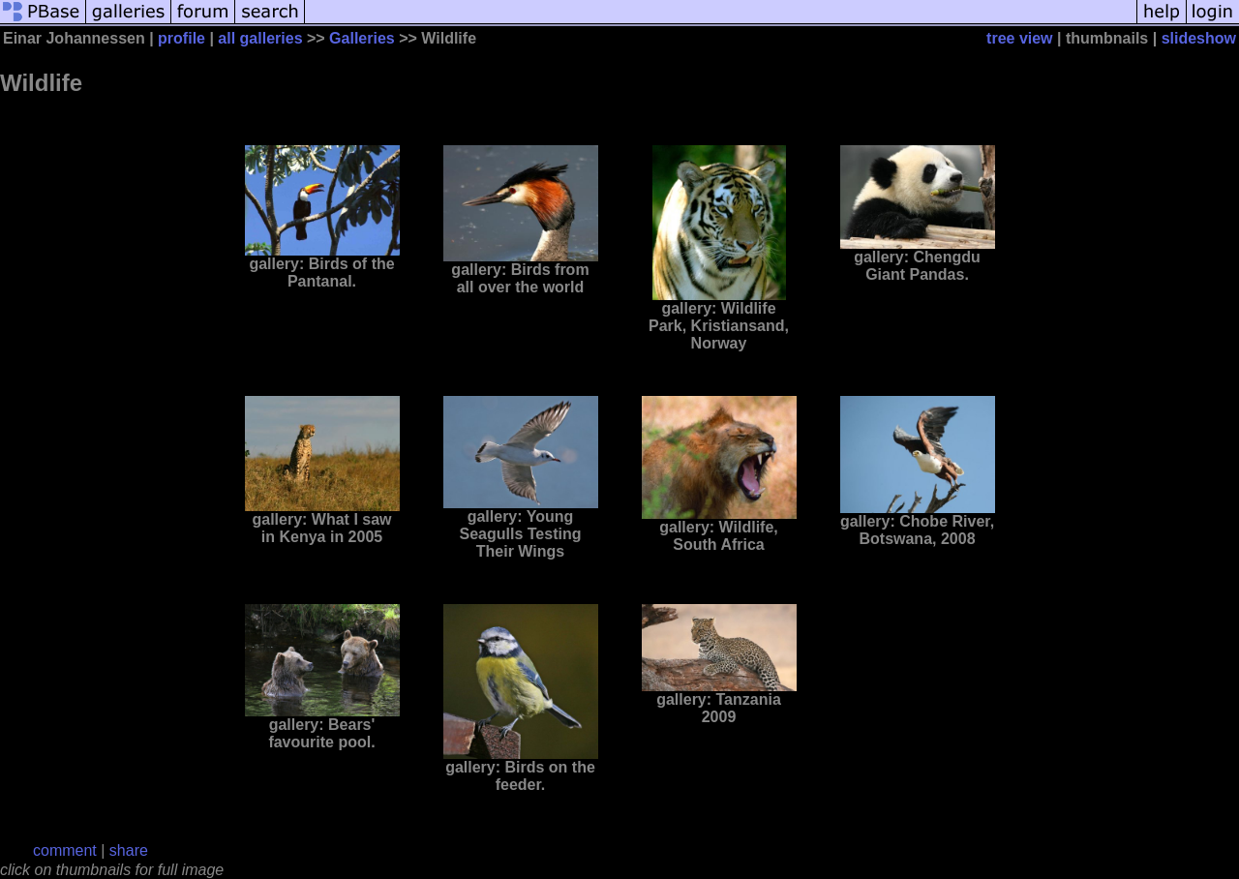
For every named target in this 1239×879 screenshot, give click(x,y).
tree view (1019, 38)
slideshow (1199, 38)
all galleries (260, 38)
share (128, 850)
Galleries (362, 38)
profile (181, 38)
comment (65, 850)
